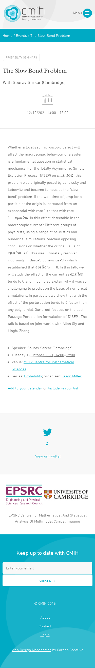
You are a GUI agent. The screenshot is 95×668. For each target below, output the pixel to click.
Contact (45, 626)
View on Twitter (48, 456)
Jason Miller (72, 376)
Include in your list (63, 388)
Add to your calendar (25, 388)
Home (7, 35)
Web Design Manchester (31, 650)
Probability (33, 376)
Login (45, 635)
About (45, 617)
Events (21, 35)
